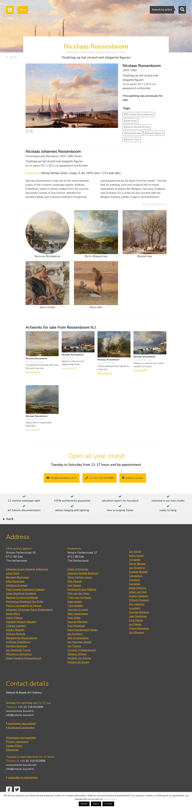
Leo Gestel (74, 594)
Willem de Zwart (78, 671)
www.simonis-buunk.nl (20, 720)
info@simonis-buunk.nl (20, 724)
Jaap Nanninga (138, 625)
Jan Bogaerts (137, 576)
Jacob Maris (13, 622)
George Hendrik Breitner (83, 582)
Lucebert (134, 617)
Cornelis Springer (16, 655)
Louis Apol (12, 582)
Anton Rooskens (139, 637)
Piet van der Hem (78, 602)
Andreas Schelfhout (18, 651)
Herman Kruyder (78, 618)
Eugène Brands (138, 581)
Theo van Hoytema (79, 606)
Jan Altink (135, 560)
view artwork (33, 373)
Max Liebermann (78, 622)
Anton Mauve (14, 626)
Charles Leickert (16, 635)
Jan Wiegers (136, 641)
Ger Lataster (137, 613)
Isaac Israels (75, 610)
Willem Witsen (77, 663)
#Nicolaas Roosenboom (139, 115)
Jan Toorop (74, 655)
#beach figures (154, 134)
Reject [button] (96, 803)
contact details (132, 479)
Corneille (134, 593)
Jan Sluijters (75, 643)
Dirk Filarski (75, 590)
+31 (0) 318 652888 (99, 479)
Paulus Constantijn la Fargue (24, 614)
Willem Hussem (139, 609)
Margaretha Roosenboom (21, 647)
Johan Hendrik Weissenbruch (23, 667)
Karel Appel (136, 564)
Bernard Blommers (17, 586)
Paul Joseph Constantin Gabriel (25, 598)
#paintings (130, 122)
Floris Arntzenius (78, 578)
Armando (134, 568)
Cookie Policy (14, 754)
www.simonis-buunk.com (21, 774)
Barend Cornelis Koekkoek (22, 606)
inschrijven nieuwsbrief (21, 732)
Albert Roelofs (15, 639)
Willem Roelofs (15, 643)
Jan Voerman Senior (80, 651)
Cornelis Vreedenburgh (82, 659)
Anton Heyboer (138, 605)
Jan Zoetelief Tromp (18, 659)
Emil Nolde (136, 629)
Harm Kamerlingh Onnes (83, 639)
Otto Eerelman (15, 590)
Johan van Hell (138, 601)
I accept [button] (108, 803)
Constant (134, 589)
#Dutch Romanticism (137, 128)
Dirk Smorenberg (78, 647)
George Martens (78, 631)
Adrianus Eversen (16, 594)
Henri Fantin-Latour (80, 586)
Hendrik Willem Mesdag (21, 631)
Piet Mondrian (76, 635)
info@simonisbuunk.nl (61, 479)
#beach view (132, 140)
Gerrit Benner (137, 572)
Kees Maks (74, 626)
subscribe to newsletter (22, 786)
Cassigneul (135, 585)
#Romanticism (132, 134)
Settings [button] (84, 803)
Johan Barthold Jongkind (21, 602)
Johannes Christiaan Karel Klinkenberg (29, 618)
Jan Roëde (135, 633)
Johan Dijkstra (137, 597)
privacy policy (110, 799)
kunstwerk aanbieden (20, 736)
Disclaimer (12, 758)
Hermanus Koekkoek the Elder (25, 610)
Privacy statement (17, 750)
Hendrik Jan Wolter (80, 667)
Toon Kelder (75, 614)
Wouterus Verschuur (19, 663)
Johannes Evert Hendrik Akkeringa (27, 578)
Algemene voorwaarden (21, 746)
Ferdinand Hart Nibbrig (82, 598)
